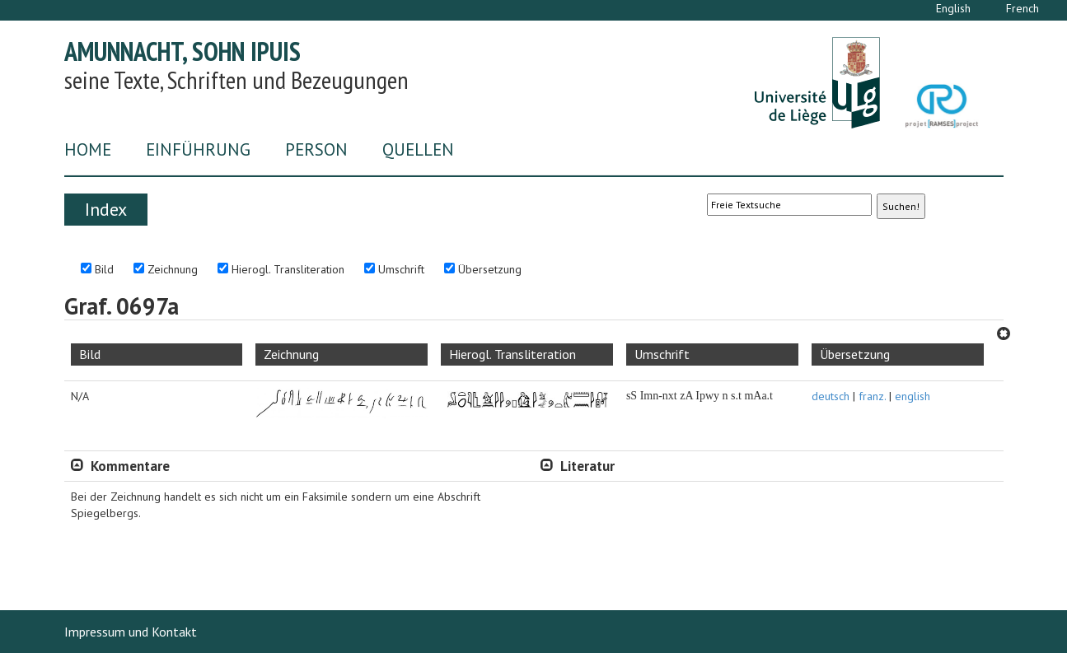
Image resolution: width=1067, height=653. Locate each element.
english (912, 396)
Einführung (198, 149)
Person (316, 149)
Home (87, 149)
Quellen (418, 149)
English (953, 8)
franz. (872, 396)
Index (106, 209)
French (1022, 8)
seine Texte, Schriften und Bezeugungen (236, 79)
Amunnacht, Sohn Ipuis (182, 51)
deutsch (830, 396)
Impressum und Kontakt (130, 631)
